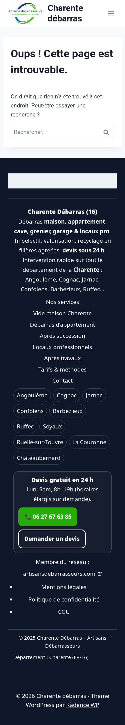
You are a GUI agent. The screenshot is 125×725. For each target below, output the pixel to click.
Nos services (62, 302)
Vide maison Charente (62, 313)
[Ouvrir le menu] (111, 13)
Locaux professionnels (62, 347)
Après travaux (62, 358)
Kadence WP (82, 705)
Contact (62, 380)
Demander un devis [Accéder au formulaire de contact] (52, 539)
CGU (64, 612)
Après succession (62, 335)
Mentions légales (63, 587)
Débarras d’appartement (62, 324)
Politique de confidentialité (64, 599)
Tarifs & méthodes (62, 369)
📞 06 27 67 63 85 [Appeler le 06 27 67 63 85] (47, 516)
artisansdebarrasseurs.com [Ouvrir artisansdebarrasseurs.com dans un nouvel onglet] (62, 573)
